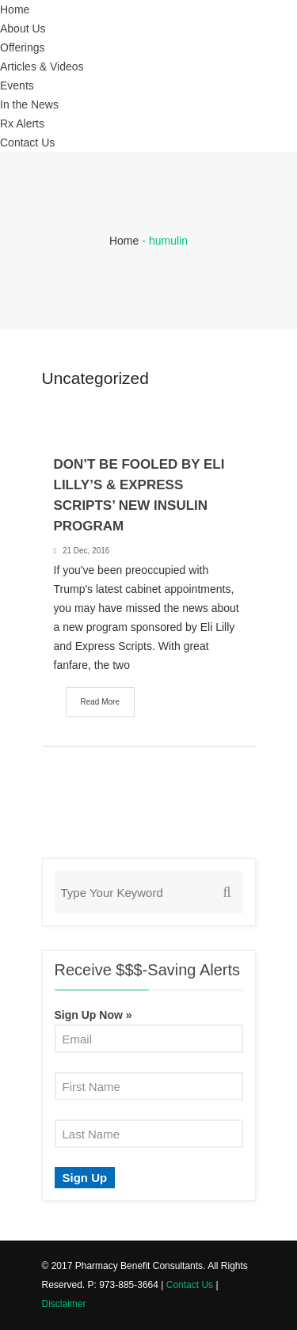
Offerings (22, 47)
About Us (23, 28)
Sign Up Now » (93, 1015)
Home (14, 9)
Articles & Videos (42, 66)
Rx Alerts (22, 123)
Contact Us (27, 142)
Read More (100, 701)
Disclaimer (64, 1303)
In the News (29, 104)
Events (17, 85)
